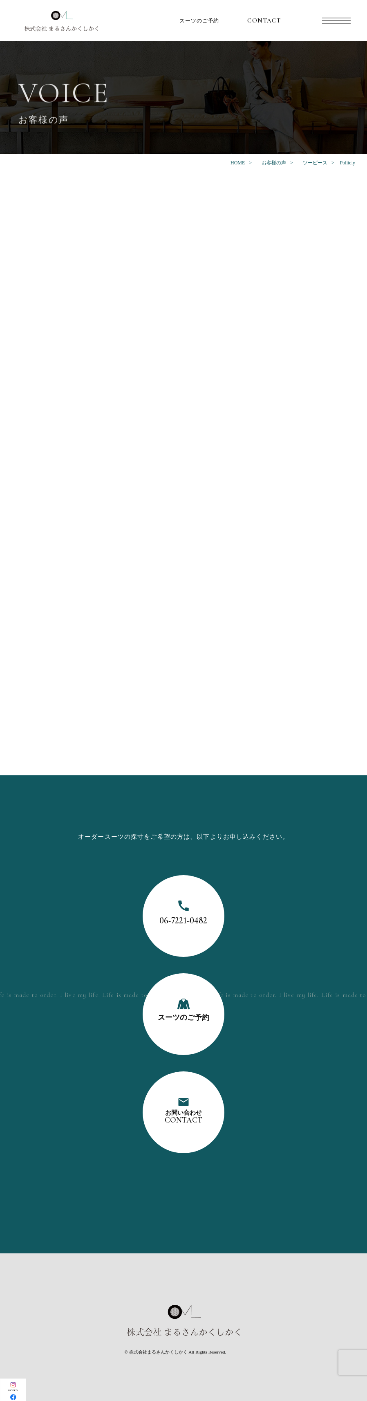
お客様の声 (274, 163)
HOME (237, 163)
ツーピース (315, 163)
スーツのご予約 (199, 20)
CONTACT (264, 21)
